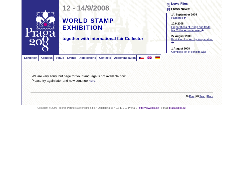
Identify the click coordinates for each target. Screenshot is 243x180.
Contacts (104, 57)
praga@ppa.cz (177, 107)
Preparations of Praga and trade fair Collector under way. (191, 29)
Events (71, 57)
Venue (59, 57)
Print (191, 96)
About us (46, 57)
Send (202, 96)
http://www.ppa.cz (149, 107)
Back (210, 96)
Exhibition (31, 57)
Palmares (178, 17)
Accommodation (124, 57)
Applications (87, 57)
